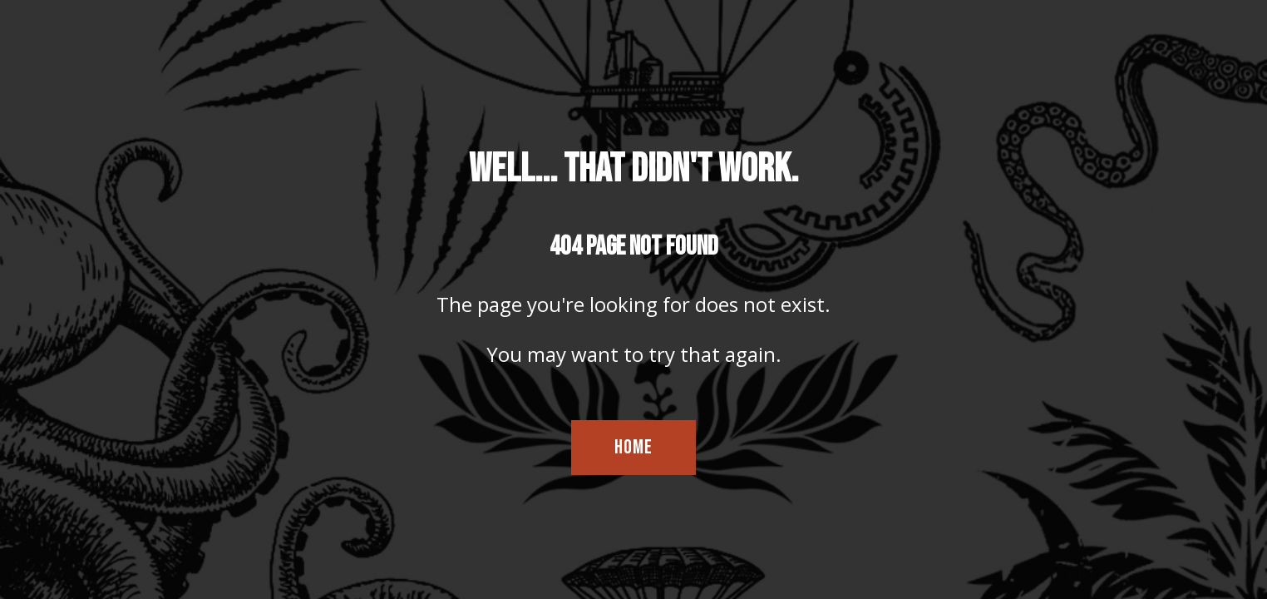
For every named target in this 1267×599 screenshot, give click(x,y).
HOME (633, 447)
